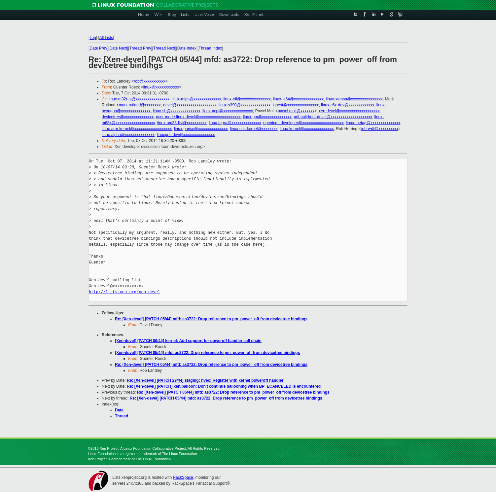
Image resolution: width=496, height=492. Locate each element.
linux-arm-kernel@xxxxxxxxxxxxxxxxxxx (137, 128)
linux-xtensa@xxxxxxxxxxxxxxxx (354, 99)
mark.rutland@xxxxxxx (139, 105)
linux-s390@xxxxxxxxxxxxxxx (244, 105)
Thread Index (210, 48)
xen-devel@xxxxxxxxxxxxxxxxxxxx (349, 111)
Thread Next (164, 48)
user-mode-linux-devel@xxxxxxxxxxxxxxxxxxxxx (198, 117)
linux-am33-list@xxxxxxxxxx (182, 123)
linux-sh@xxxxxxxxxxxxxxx (176, 111)
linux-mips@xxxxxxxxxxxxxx (196, 99)
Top (92, 37)
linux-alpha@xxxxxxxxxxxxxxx (128, 134)
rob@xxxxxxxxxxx (149, 81)
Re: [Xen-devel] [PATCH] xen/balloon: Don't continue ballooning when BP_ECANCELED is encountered (224, 386)
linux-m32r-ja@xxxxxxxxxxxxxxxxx (139, 99)
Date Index (186, 48)
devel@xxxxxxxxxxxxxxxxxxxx (189, 105)
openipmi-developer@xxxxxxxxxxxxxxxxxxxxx (303, 123)
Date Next (118, 48)
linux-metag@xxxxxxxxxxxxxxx (373, 123)
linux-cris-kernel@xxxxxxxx (253, 128)
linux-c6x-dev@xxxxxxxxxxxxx (347, 105)
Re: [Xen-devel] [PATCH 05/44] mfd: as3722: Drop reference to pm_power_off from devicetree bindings (211, 319)
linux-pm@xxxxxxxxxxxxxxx (267, 117)
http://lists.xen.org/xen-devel (124, 292)
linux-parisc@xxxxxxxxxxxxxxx (201, 128)
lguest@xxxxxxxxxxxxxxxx (295, 105)
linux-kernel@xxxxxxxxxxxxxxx (307, 128)
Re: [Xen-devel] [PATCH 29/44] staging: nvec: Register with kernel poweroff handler (205, 380)
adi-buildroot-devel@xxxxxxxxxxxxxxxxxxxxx (333, 117)
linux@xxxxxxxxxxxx (161, 87)
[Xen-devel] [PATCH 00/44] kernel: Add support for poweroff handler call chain (188, 340)
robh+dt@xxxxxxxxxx (379, 128)
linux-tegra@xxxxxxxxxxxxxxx (235, 123)
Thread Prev (140, 48)
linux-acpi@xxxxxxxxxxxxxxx (227, 111)
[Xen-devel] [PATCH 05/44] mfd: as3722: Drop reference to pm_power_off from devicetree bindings (207, 352)
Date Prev (98, 48)
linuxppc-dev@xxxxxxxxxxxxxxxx (186, 134)
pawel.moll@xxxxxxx (296, 111)
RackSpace (183, 477)
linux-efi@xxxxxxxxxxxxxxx (247, 99)
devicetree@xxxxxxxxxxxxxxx (128, 117)
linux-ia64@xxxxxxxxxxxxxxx (298, 99)
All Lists (106, 37)
